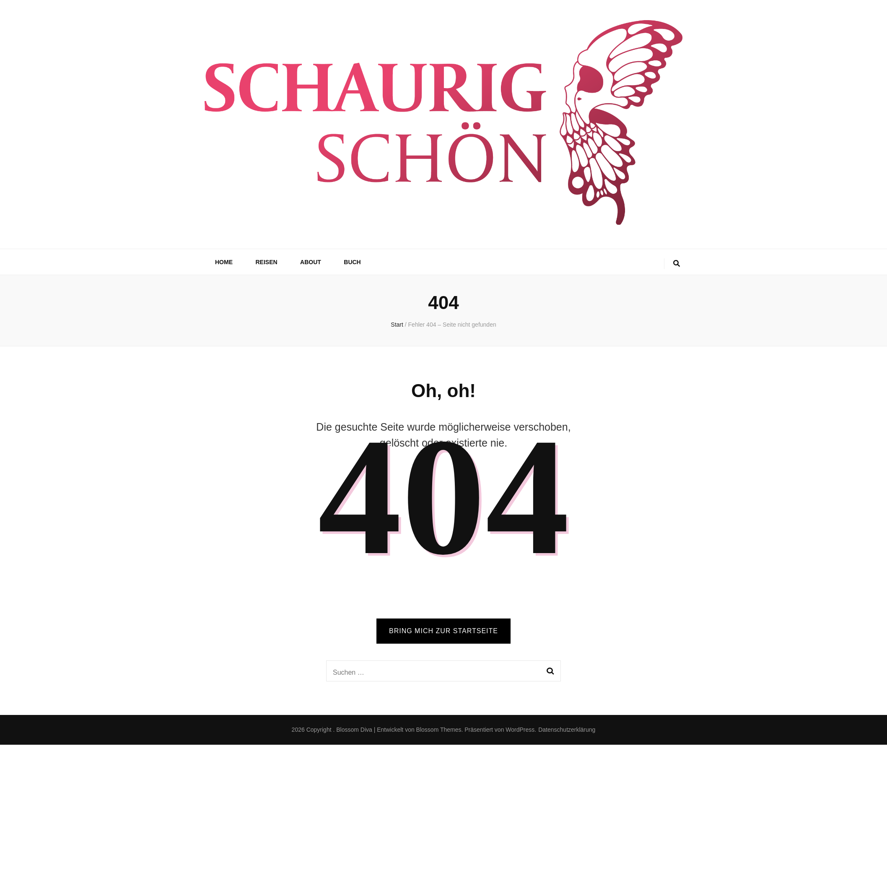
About (310, 262)
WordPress (520, 729)
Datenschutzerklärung (566, 729)
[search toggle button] (676, 264)
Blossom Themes (438, 729)
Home (224, 262)
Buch (352, 262)
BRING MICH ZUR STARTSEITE (443, 630)
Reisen (266, 262)
